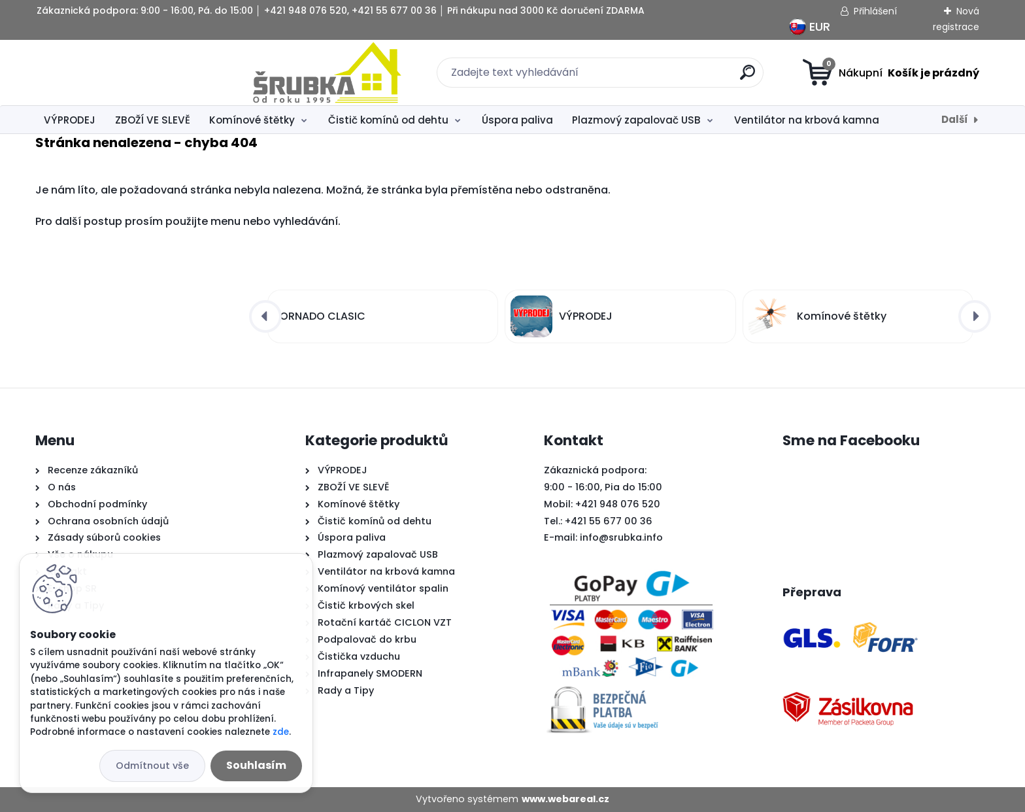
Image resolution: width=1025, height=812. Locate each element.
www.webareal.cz (565, 798)
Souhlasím (256, 765)
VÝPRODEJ (69, 120)
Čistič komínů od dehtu (388, 120)
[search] (641, 77)
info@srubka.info (621, 537)
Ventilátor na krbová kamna (806, 120)
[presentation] (265, 316)
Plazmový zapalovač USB (636, 120)
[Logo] (115, 72)
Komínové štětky (252, 120)
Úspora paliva (517, 120)
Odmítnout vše (152, 765)
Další (954, 119)
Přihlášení (875, 11)
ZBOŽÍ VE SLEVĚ (152, 120)
